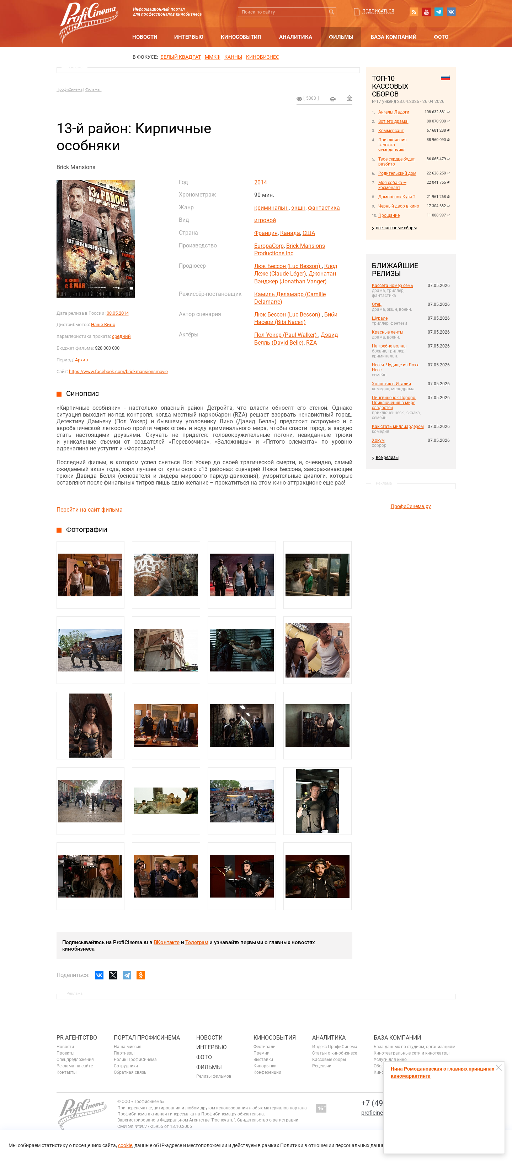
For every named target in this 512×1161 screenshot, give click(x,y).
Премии (262, 1053)
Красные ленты (387, 332)
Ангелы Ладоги (393, 112)
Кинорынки (265, 1065)
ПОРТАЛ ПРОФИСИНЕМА (147, 1037)
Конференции (267, 1072)
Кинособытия (241, 37)
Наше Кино (103, 324)
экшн (298, 207)
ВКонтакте (167, 942)
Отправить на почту (349, 98)
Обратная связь (130, 1072)
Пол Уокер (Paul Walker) (286, 334)
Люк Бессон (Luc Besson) (288, 266)
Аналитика (295, 37)
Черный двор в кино (398, 206)
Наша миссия (128, 1046)
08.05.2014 (118, 313)
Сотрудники (126, 1065)
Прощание (389, 215)
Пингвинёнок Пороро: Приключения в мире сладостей (394, 402)
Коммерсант (391, 130)
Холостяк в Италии (391, 383)
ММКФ (212, 57)
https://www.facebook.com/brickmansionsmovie (118, 371)
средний (121, 336)
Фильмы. (93, 89)
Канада (290, 233)
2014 (260, 182)
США (309, 233)
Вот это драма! (393, 121)
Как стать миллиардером (398, 426)
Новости (145, 37)
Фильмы (341, 37)
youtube (426, 11)
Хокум (378, 440)
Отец (377, 304)
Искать (331, 11)
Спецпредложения (75, 1059)
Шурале (380, 318)
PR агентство (77, 1037)
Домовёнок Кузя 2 (397, 196)
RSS (414, 11)
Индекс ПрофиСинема (334, 1046)
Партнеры (124, 1053)
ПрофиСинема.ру (411, 506)
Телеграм (196, 942)
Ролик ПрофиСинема (135, 1059)
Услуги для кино (390, 1059)
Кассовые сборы (329, 1059)
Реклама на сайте (75, 1065)
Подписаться (378, 11)
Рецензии (321, 1065)
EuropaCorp (269, 245)
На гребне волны (389, 346)
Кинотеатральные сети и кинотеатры (411, 1053)
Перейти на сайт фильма (90, 509)
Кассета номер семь (392, 285)
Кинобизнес (262, 57)
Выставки (263, 1059)
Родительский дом (397, 173)
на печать (333, 99)
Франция (266, 233)
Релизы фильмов (213, 1076)
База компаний (394, 37)
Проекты (65, 1053)
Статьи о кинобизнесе (334, 1053)
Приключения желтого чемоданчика (392, 144)
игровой (265, 220)
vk (451, 11)
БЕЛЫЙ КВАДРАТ (180, 57)
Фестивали (265, 1046)
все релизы (387, 457)
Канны (233, 57)
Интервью (188, 37)
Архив (81, 359)
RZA (311, 342)
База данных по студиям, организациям (414, 1046)
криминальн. (271, 207)
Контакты (66, 1072)
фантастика (324, 207)
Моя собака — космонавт (392, 185)
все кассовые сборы (396, 227)
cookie (125, 1145)
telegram (438, 11)
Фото (441, 37)
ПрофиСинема (69, 89)
